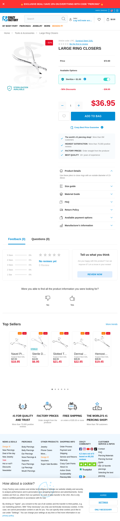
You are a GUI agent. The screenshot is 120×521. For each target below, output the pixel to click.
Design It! (57, 26)
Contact (101, 449)
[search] (42, 18)
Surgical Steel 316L (84, 41)
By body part (10, 26)
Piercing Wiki (65, 477)
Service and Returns (68, 457)
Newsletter (6, 470)
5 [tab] (64, 389)
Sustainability (65, 474)
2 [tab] (55, 389)
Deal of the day (8, 453)
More (47, 26)
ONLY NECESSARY (103, 510)
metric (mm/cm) (101, 10)
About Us (64, 467)
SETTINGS (103, 502)
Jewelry (37, 26)
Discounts (6, 467)
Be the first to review (79, 44)
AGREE (103, 495)
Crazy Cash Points (67, 464)
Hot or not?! (7, 464)
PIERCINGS (25, 26)
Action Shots (65, 470)
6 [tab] (67, 389)
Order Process (66, 447)
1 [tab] (52, 389)
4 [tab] (61, 389)
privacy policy (8, 516)
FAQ (100, 452)
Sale (4, 460)
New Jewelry (7, 457)
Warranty (64, 460)
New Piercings (8, 450)
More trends (112, 324)
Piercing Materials (105, 456)
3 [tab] (58, 389)
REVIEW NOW (95, 274)
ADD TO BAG (93, 116)
